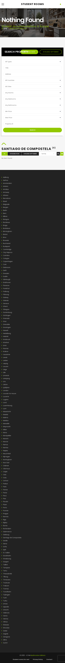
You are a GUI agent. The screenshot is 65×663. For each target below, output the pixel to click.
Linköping (6, 378)
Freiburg (5, 291)
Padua (5, 484)
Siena (4, 544)
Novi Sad (5, 463)
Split (4, 550)
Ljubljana (5, 387)
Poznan (5, 511)
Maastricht (6, 412)
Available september (51, 52)
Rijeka (4, 523)
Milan (4, 430)
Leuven (5, 366)
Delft (4, 270)
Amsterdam (7, 183)
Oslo (4, 475)
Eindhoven (6, 282)
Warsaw (5, 625)
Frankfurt (6, 288)
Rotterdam (6, 529)
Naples (5, 451)
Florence (5, 285)
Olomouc (6, 469)
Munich (5, 439)
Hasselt (5, 330)
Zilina (4, 640)
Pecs (4, 496)
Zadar (4, 631)
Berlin (4, 210)
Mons (4, 433)
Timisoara (6, 580)
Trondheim (6, 592)
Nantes (5, 448)
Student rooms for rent (21, 659)
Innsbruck (6, 339)
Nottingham (7, 460)
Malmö (5, 418)
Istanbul (5, 342)
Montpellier (6, 436)
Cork (4, 264)
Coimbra (5, 255)
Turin (4, 598)
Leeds (4, 357)
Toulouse (6, 583)
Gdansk (5, 300)
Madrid (5, 415)
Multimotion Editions (38, 655)
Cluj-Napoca (7, 252)
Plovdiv (5, 502)
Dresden (5, 273)
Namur (5, 445)
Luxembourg (7, 405)
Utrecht (5, 610)
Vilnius (5, 622)
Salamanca (6, 532)
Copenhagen (7, 261)
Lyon (4, 408)
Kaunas (5, 348)
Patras (5, 490)
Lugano (5, 399)
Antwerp (5, 192)
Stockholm (6, 556)
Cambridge (6, 249)
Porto (4, 508)
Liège (4, 369)
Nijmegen (6, 457)
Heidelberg (6, 333)
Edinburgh (6, 279)
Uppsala (5, 607)
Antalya (5, 189)
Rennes (5, 517)
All (5, 154)
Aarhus (5, 180)
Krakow (5, 351)
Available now (29, 52)
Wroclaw (5, 628)
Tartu (4, 571)
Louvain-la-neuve (9, 393)
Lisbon (5, 384)
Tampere (6, 568)
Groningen (6, 327)
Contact (49, 659)
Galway (5, 297)
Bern (4, 213)
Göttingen (6, 315)
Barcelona (6, 198)
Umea (4, 604)
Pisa (4, 499)
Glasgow (5, 309)
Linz (4, 381)
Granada (5, 318)
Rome (4, 526)
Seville (5, 541)
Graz (4, 321)
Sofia (4, 547)
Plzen (4, 505)
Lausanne (6, 354)
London (5, 390)
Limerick (5, 375)
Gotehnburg (7, 312)
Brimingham (7, 231)
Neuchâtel (6, 454)
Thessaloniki (7, 574)
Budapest (6, 246)
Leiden (5, 360)
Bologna (5, 219)
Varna (4, 616)
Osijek (4, 472)
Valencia (5, 613)
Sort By (44, 154)
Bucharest (6, 243)
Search (32, 130)
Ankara (5, 186)
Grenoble (6, 324)
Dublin (5, 276)
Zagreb (5, 634)
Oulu (4, 478)
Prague (5, 514)
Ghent (5, 306)
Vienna (5, 619)
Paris (4, 487)
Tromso (5, 589)
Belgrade (5, 204)
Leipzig (5, 363)
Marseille (5, 424)
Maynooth (6, 427)
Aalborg (5, 177)
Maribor (5, 421)
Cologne (5, 258)
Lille (4, 372)
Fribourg (5, 294)
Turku (4, 601)
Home (5, 29)
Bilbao (4, 216)
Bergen (5, 207)
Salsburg (5, 535)
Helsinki (5, 336)
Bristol (4, 234)
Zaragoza (6, 637)
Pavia (4, 493)
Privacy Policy (38, 659)
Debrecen (6, 267)
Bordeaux (6, 222)
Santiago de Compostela (11, 538)
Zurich (5, 643)
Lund (4, 402)
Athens (5, 195)
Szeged (5, 562)
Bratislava (6, 228)
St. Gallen (6, 553)
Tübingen (6, 595)
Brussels (5, 240)
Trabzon (5, 586)
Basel (4, 201)
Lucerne (5, 396)
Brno (4, 237)
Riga (4, 520)
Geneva (5, 303)
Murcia (5, 442)
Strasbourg (6, 559)
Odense (5, 466)
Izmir (4, 345)
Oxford (5, 481)
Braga (4, 225)
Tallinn (5, 565)
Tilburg (5, 577)
